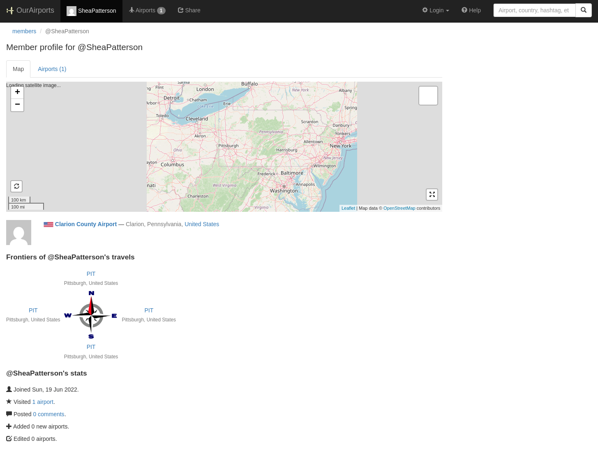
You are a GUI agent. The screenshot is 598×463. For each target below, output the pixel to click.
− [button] (17, 105)
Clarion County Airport (86, 224)
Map (18, 69)
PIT (91, 273)
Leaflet (348, 208)
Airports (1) (52, 69)
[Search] (583, 10)
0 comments (48, 414)
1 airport (42, 402)
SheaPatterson (91, 11)
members (24, 31)
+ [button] (17, 93)
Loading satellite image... (223, 147)
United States (202, 224)
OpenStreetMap (399, 208)
